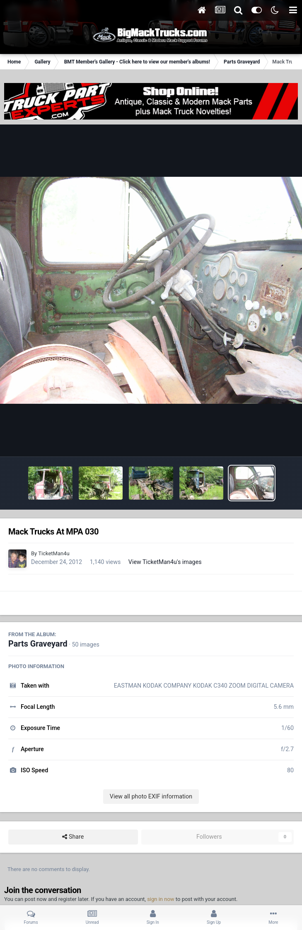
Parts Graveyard (38, 644)
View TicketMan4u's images (165, 562)
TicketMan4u (53, 553)
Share (73, 837)
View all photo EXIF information (151, 796)
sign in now (160, 899)
